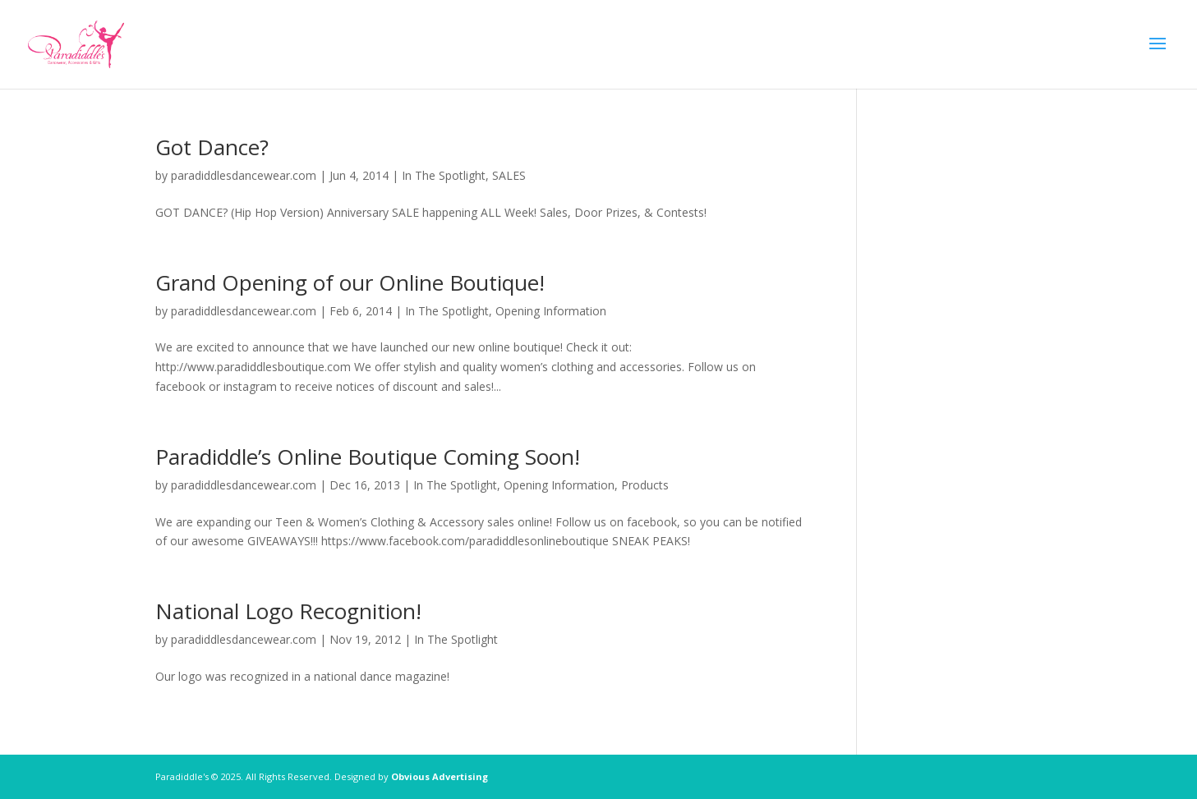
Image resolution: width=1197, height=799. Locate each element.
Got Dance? (212, 147)
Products (645, 485)
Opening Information (550, 311)
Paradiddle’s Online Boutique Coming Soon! (367, 456)
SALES (509, 175)
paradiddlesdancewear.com (243, 175)
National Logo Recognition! (288, 611)
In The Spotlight (444, 175)
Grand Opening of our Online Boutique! (350, 282)
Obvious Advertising (439, 776)
